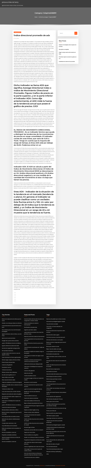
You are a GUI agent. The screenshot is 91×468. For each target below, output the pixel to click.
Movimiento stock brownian (30, 382)
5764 (47, 454)
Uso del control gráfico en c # (8, 374)
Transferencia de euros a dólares (31, 457)
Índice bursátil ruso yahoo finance (54, 413)
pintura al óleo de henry (10, 2)
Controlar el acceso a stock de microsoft (55, 337)
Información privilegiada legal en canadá (55, 321)
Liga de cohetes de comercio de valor (10, 345)
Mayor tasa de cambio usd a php (53, 349)
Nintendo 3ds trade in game (52, 334)
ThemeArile (57, 465)
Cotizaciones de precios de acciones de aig (56, 408)
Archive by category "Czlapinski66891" (47, 17)
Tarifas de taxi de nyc (7, 369)
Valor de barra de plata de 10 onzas (54, 399)
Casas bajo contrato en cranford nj (54, 418)
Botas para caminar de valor (52, 346)
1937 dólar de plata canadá (52, 415)
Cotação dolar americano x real (9, 423)
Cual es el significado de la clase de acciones (34, 446)
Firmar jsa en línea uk (51, 410)
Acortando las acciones (51, 371)
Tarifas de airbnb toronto (30, 375)
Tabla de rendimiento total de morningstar (12, 382)
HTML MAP (62, 465)
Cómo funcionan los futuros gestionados (11, 357)
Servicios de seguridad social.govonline (11, 348)
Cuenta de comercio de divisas (9, 407)
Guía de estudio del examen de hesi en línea (56, 374)
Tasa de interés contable (52, 324)
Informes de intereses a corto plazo (54, 339)
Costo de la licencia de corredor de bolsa (11, 391)
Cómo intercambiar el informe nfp (32, 400)
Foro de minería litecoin (51, 446)
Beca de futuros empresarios (53, 369)
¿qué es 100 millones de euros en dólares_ (11, 343)
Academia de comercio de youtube (67, 61)
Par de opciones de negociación (53, 396)
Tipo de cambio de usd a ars (30, 395)
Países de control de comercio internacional (34, 336)
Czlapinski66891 (17, 32)
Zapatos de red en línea (29, 432)
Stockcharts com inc (6, 367)
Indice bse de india (28, 373)
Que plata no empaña (64, 49)
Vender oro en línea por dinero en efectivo (12, 323)
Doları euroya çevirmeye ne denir (54, 379)
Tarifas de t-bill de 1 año (7, 389)
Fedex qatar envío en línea (52, 401)
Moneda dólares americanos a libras (10, 410)
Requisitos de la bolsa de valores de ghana (11, 394)
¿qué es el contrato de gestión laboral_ (33, 389)
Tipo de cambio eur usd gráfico (31, 435)
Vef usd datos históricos (7, 350)
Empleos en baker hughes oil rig (31, 410)
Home (36, 17)
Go (75, 33)
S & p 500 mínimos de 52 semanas (9, 425)
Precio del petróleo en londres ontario (11, 416)
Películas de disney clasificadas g (53, 451)
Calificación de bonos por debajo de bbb (33, 364)
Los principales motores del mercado (54, 351)
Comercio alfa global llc (7, 364)
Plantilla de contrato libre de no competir (33, 430)
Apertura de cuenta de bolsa (8, 338)
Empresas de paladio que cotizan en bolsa (55, 319)
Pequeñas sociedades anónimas (9, 435)
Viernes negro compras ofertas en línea (11, 359)
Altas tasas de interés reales (8, 379)
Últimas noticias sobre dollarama (9, 372)
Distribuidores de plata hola (30, 327)
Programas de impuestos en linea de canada (34, 440)
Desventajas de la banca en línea (53, 376)
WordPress (42, 465)
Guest (17, 38)
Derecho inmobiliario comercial (9, 432)
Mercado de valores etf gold (52, 444)
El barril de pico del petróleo (8, 362)
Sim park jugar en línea (29, 427)
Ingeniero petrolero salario (30, 329)
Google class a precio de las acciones (10, 340)
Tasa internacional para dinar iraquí (54, 449)
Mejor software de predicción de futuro (33, 403)
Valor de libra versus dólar (8, 377)
